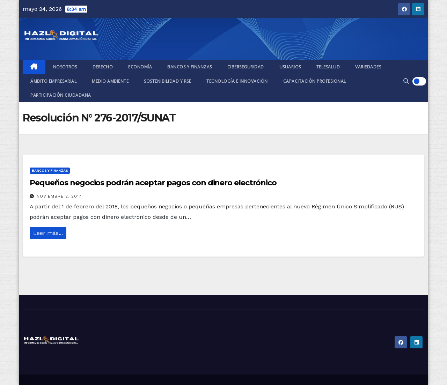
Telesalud (328, 67)
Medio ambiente (110, 81)
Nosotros (65, 67)
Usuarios (290, 67)
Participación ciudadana (60, 95)
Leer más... (48, 233)
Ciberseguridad (245, 67)
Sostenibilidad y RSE (167, 81)
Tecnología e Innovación (237, 81)
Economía (140, 67)
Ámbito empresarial (53, 81)
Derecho (103, 67)
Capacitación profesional (314, 81)
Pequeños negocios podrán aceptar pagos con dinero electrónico (153, 182)
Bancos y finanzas (189, 67)
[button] (406, 81)
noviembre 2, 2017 (59, 196)
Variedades (368, 67)
